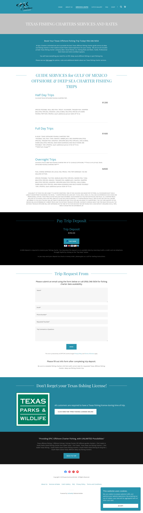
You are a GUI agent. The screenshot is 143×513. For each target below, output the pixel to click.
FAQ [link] (106, 7)
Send (71, 347)
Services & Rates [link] (82, 7)
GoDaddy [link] (70, 493)
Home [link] (60, 7)
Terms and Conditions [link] (94, 484)
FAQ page (49, 60)
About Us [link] (69, 7)
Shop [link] (113, 7)
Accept (120, 506)
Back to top (71, 456)
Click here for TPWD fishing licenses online (75, 412)
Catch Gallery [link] (96, 7)
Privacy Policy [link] (78, 353)
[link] (24, 7)
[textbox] (71, 295)
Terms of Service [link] (89, 353)
